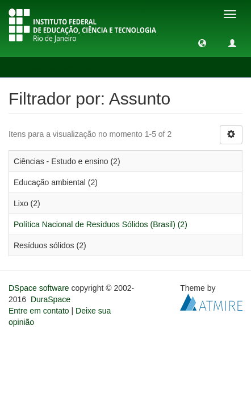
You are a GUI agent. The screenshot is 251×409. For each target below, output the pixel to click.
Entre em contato (39, 310)
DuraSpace (50, 299)
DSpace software (39, 288)
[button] (202, 42)
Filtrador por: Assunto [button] (59, 67)
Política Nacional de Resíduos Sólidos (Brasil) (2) (100, 224)
